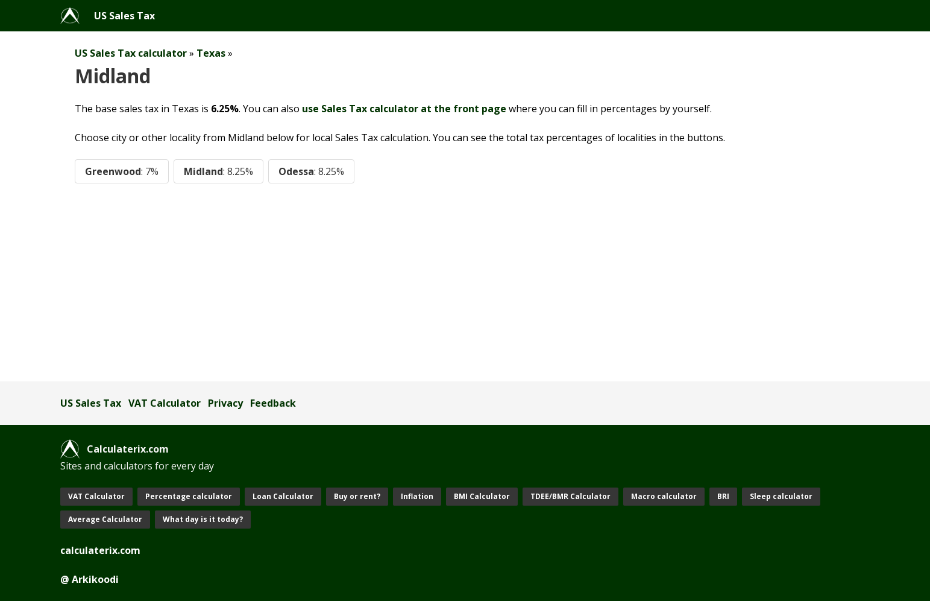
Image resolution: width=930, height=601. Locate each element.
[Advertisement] (422, 282)
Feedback (273, 403)
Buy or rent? (357, 496)
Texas (210, 53)
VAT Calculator (164, 403)
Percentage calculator (188, 496)
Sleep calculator (781, 496)
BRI (723, 496)
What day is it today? (203, 519)
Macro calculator (664, 496)
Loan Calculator (283, 496)
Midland (218, 171)
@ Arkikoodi (89, 579)
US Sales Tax (124, 15)
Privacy (225, 403)
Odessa (311, 171)
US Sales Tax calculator (131, 53)
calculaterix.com (100, 550)
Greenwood (122, 171)
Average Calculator (105, 519)
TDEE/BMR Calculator (570, 496)
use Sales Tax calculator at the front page (404, 108)
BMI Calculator (482, 496)
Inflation (417, 496)
